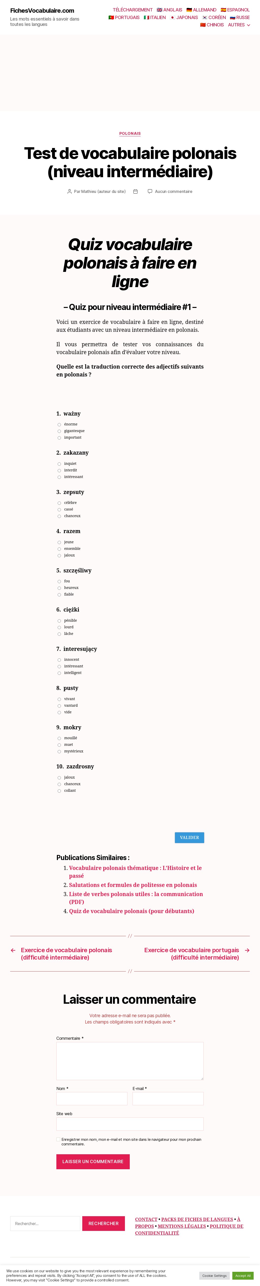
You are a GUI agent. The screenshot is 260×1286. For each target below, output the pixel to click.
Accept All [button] (243, 1276)
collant (70, 790)
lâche (68, 634)
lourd (69, 627)
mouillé (70, 738)
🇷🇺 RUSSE (240, 17)
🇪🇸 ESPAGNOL (235, 9)
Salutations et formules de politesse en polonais (133, 885)
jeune (69, 542)
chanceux (72, 516)
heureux (71, 588)
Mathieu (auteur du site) (103, 191)
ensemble (72, 549)
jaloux (69, 555)
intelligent (73, 673)
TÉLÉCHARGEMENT (133, 9)
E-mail (140, 1088)
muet (68, 745)
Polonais (130, 133)
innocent (71, 659)
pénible (70, 620)
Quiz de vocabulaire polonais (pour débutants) (131, 911)
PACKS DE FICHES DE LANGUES (197, 1220)
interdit (70, 470)
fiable (69, 594)
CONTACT (146, 1220)
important (73, 437)
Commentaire (70, 1038)
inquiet (70, 463)
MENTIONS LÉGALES (182, 1226)
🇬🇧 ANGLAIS (169, 9)
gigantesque (74, 431)
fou (67, 581)
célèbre (70, 503)
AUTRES (236, 24)
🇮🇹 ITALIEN (155, 17)
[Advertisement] (130, 72)
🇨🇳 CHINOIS (212, 24)
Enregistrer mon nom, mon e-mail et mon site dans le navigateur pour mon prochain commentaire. (131, 1142)
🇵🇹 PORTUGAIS (124, 17)
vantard (71, 705)
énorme (70, 424)
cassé (68, 509)
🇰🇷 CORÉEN (214, 17)
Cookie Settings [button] (214, 1276)
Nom (62, 1088)
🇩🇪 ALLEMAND (201, 9)
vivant (69, 699)
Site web (64, 1113)
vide (68, 712)
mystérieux (73, 751)
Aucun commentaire (173, 191)
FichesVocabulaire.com (42, 11)
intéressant (73, 477)
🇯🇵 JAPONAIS (184, 17)
